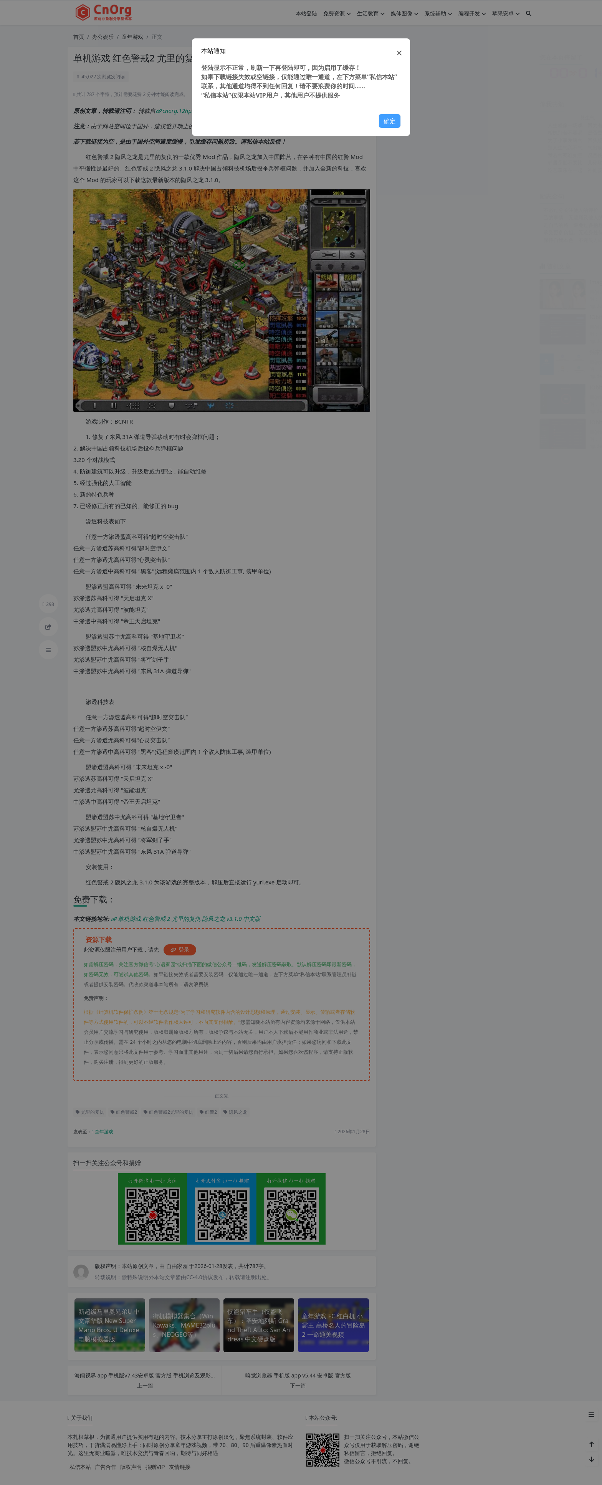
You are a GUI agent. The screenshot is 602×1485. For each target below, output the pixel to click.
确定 (390, 121)
